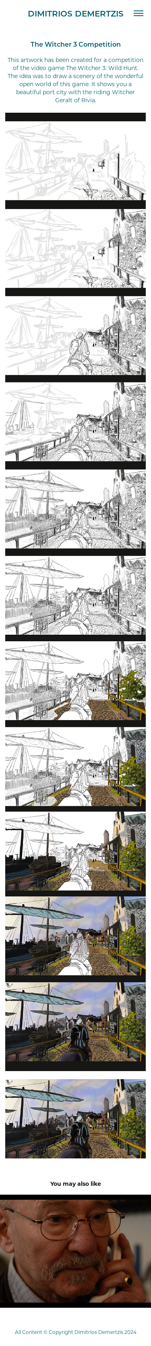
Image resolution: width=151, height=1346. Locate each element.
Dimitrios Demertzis (76, 13)
